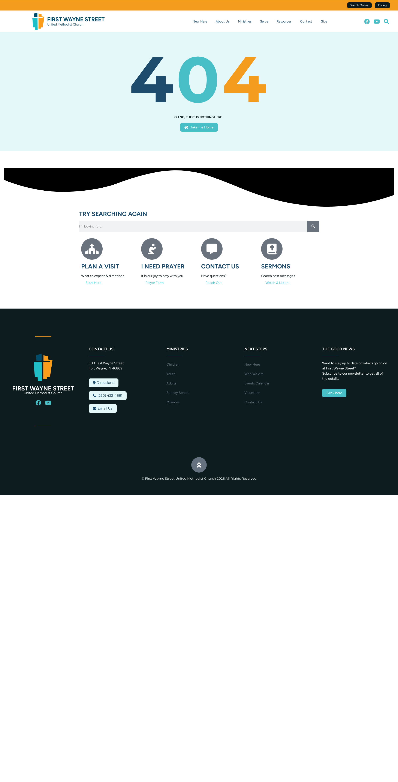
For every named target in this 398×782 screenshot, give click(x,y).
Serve (264, 21)
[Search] (313, 226)
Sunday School (177, 393)
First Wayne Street (43, 388)
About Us (222, 21)
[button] (386, 21)
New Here (200, 21)
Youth (170, 374)
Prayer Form (154, 283)
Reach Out (213, 283)
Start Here (93, 283)
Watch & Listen (276, 283)
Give (324, 21)
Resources (284, 21)
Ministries (244, 21)
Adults (171, 383)
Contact (306, 21)
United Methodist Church (43, 393)
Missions (173, 402)
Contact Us (253, 402)
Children (173, 364)
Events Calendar (256, 383)
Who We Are (253, 374)
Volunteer (251, 393)
